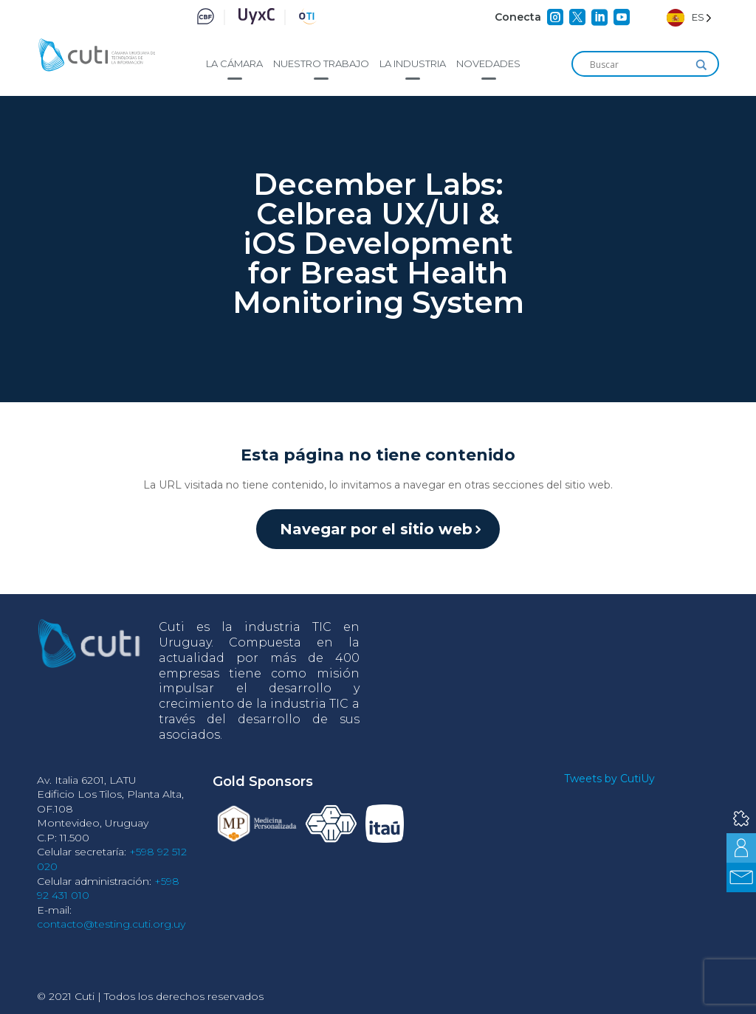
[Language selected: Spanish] (689, 17)
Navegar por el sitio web (376, 529)
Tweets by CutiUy (609, 778)
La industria (412, 63)
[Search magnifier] (701, 65)
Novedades (488, 63)
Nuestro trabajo (321, 63)
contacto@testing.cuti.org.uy (111, 924)
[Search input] (638, 65)
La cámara (234, 63)
